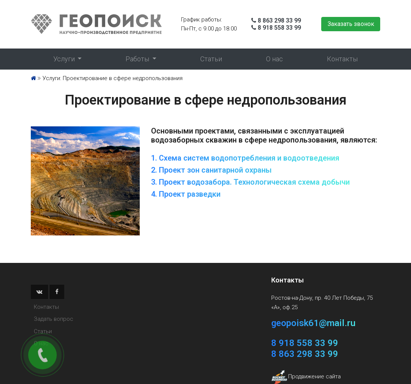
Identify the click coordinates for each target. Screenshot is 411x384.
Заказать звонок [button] (351, 23)
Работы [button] (138, 59)
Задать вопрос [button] (53, 319)
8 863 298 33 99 (279, 20)
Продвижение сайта (314, 376)
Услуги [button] (64, 59)
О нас (274, 59)
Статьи (211, 59)
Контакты (342, 59)
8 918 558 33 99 (279, 27)
